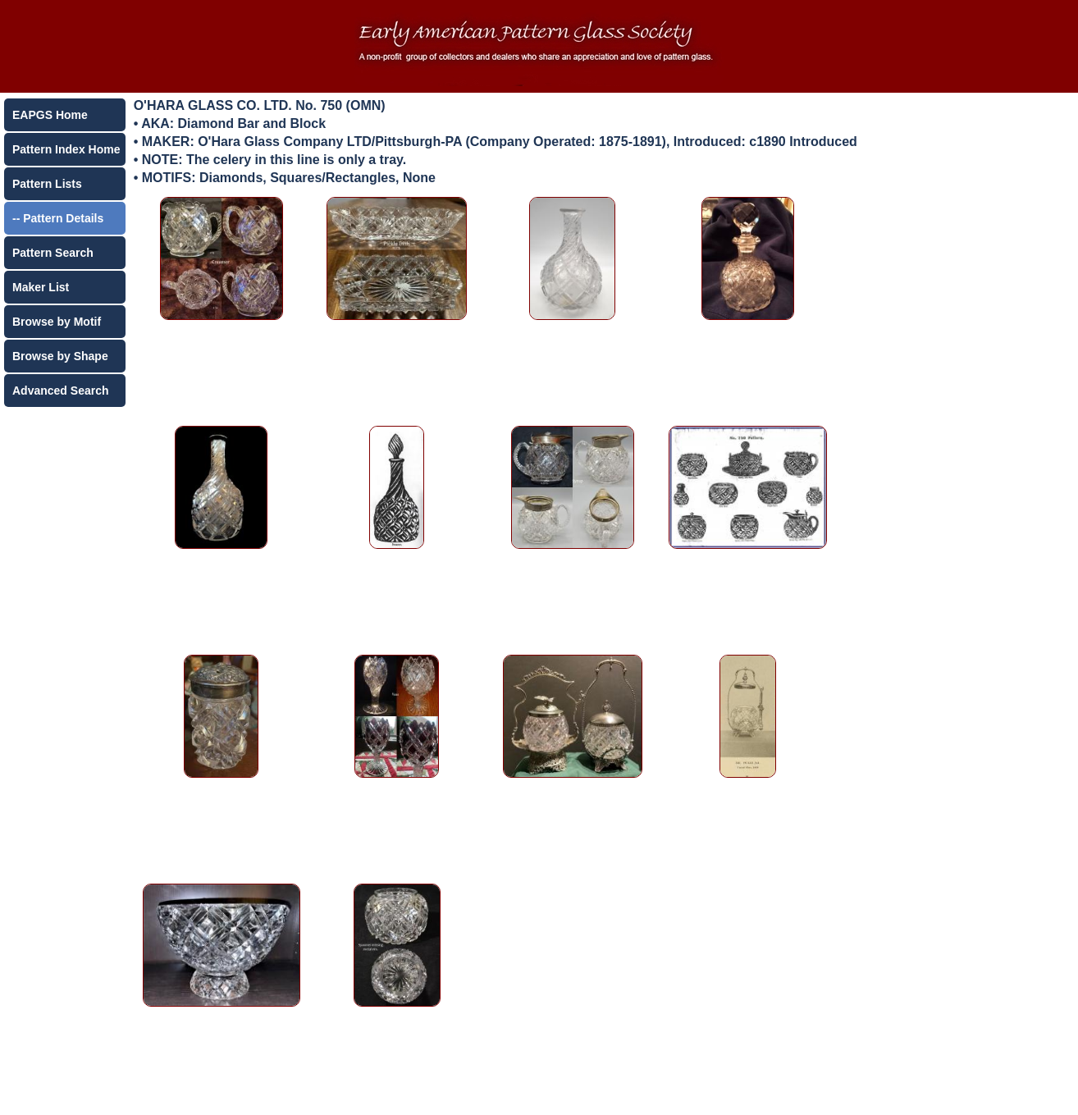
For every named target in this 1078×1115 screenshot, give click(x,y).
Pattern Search (53, 252)
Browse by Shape (60, 356)
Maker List (40, 287)
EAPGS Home (50, 114)
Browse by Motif (56, 321)
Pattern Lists (47, 183)
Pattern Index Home (66, 149)
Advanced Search (60, 390)
